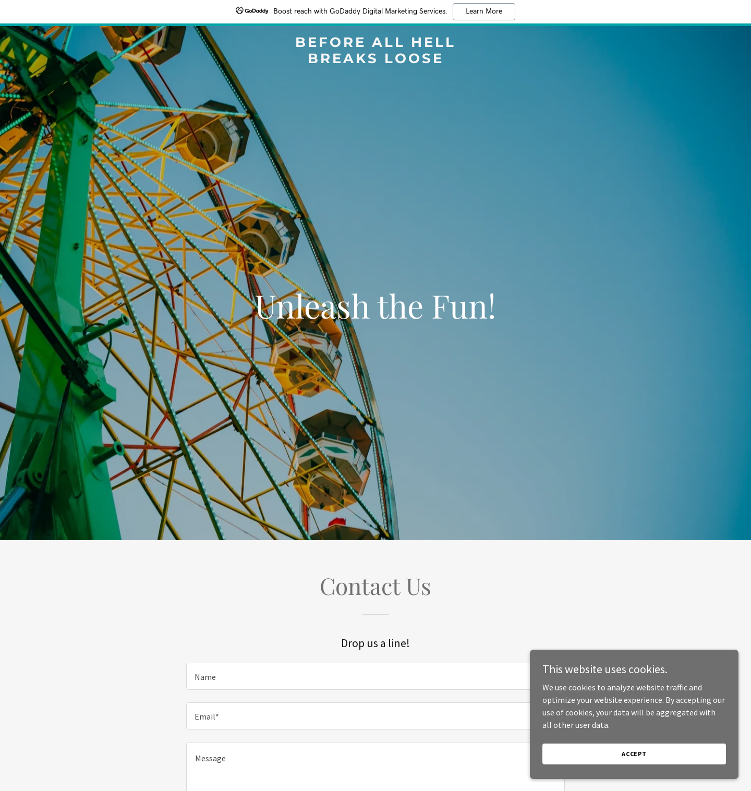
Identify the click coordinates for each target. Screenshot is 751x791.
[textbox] (375, 676)
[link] (375, 60)
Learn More (484, 11)
